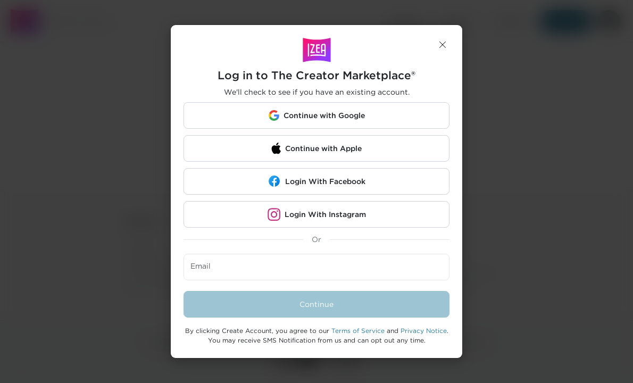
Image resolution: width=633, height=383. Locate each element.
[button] (442, 45)
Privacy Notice (424, 331)
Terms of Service (358, 331)
